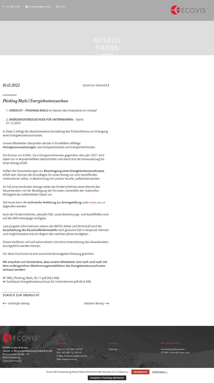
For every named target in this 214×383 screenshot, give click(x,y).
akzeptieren (140, 371)
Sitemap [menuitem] (113, 349)
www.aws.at (97, 202)
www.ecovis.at (69, 359)
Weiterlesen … (160, 371)
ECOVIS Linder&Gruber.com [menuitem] (175, 352)
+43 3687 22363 (11, 7)
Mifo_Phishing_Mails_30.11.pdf (33, 278)
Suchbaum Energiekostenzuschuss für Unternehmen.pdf (49, 281)
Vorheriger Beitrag (18, 303)
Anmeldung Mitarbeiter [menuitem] (173, 349)
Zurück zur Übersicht (96, 85)
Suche (60, 7)
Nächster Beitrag (94, 303)
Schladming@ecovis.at (38, 7)
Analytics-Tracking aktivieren (107, 377)
